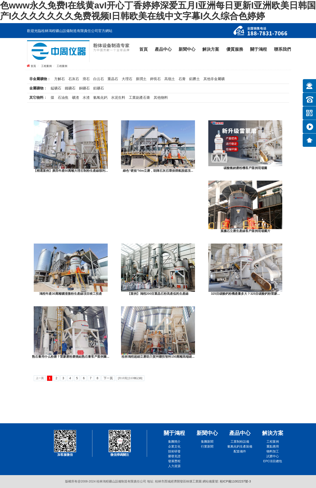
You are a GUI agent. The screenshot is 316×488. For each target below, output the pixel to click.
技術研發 (174, 451)
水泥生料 (118, 97)
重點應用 (272, 446)
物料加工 (272, 451)
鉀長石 (155, 79)
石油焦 (63, 97)
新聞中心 (187, 49)
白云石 (98, 79)
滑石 (86, 79)
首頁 (143, 49)
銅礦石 (84, 88)
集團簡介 (174, 441)
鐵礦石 (70, 88)
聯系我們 (282, 49)
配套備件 (240, 451)
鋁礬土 (194, 79)
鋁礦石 (98, 88)
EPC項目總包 (272, 461)
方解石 (59, 79)
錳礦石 (56, 88)
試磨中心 (272, 456)
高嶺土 (169, 79)
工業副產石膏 (139, 97)
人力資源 (174, 466)
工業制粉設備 (240, 441)
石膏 (182, 79)
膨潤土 (141, 79)
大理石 (127, 79)
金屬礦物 (36, 88)
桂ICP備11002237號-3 (235, 481)
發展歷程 (174, 461)
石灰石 (73, 79)
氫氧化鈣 (100, 97)
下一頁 (108, 378)
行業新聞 (207, 446)
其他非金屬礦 (214, 79)
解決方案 (210, 49)
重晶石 (112, 79)
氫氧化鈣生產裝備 (239, 446)
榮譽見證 (174, 456)
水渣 (86, 97)
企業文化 (174, 446)
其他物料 (161, 97)
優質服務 (234, 49)
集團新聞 (207, 441)
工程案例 (46, 66)
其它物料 (36, 97)
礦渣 (75, 97)
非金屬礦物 (38, 79)
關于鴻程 (258, 49)
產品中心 (163, 49)
